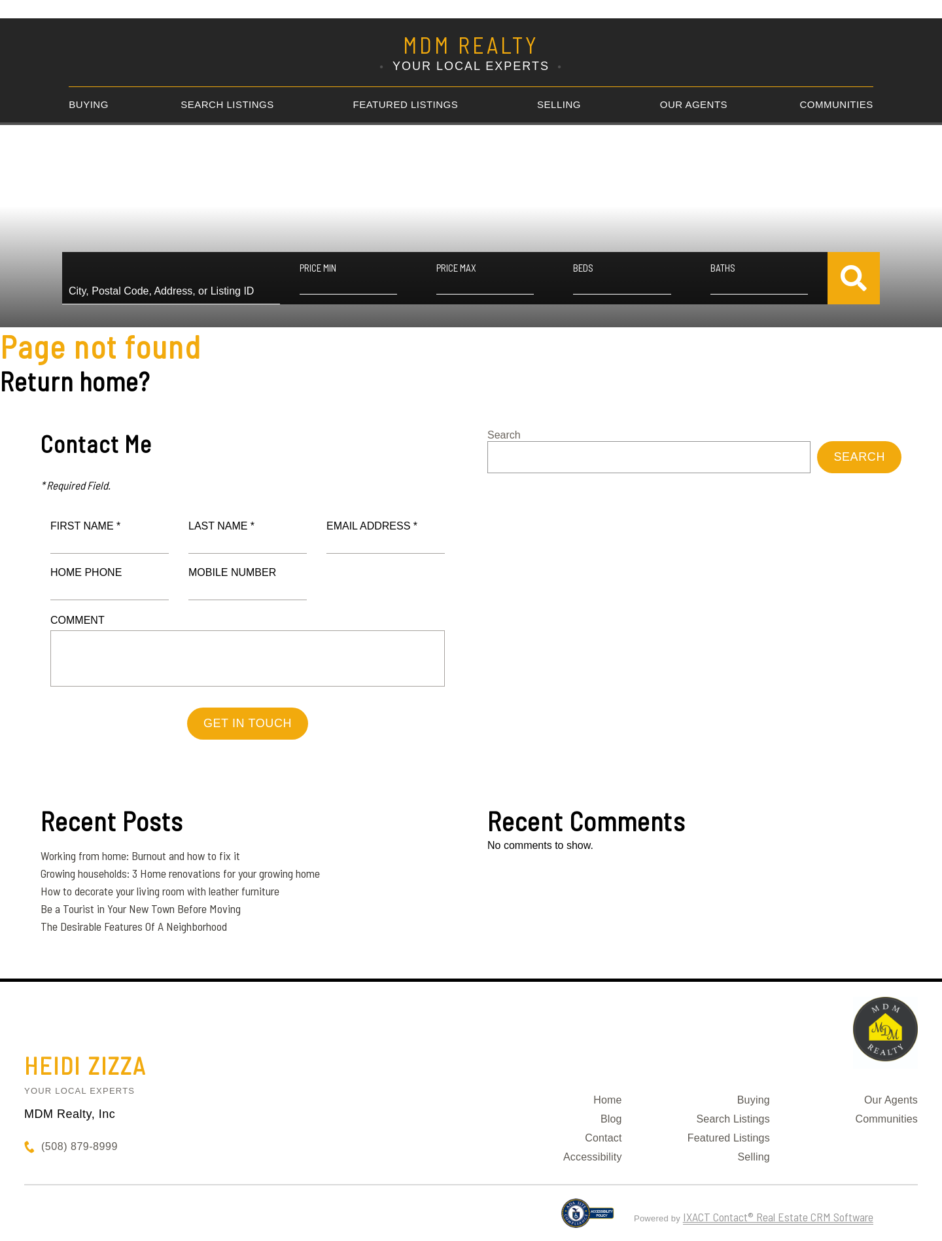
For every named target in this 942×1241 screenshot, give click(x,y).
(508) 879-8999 (79, 1146)
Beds (583, 268)
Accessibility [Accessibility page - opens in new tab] (592, 1156)
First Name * (85, 525)
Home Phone (86, 572)
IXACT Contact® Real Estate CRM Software (778, 1217)
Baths (722, 268)
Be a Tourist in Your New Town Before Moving (141, 908)
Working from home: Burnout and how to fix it (140, 855)
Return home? (75, 381)
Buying (89, 104)
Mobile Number (232, 572)
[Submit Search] (854, 278)
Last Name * (221, 525)
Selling (559, 104)
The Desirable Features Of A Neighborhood (134, 926)
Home (607, 1100)
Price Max (456, 268)
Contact (603, 1137)
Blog (611, 1118)
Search (504, 435)
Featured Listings (406, 104)
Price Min (318, 268)
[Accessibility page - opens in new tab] (588, 1219)
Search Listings (227, 104)
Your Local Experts (79, 1091)
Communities (836, 104)
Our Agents (693, 104)
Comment (77, 620)
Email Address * (371, 525)
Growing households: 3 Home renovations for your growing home (180, 873)
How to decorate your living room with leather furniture (160, 891)
